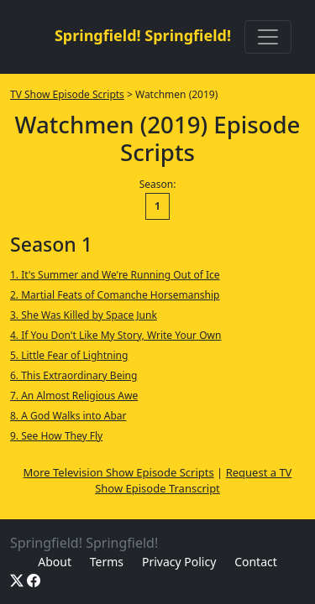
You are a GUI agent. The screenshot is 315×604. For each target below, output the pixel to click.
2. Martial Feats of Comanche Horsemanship (115, 295)
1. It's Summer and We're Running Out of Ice (115, 275)
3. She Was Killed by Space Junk (83, 315)
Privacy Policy (179, 562)
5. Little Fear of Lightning (69, 355)
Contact (255, 562)
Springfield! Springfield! (143, 35)
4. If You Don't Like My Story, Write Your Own (115, 335)
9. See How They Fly (56, 436)
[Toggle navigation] (267, 37)
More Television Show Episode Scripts (119, 472)
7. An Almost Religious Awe (74, 395)
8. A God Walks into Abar (68, 416)
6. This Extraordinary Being (73, 375)
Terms (106, 562)
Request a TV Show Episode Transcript (193, 481)
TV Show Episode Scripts (67, 94)
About (54, 562)
